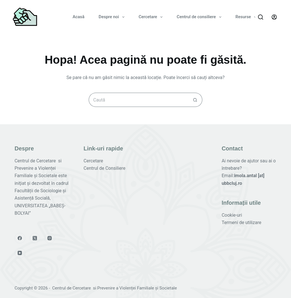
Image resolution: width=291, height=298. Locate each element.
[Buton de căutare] (195, 100)
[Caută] (260, 17)
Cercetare (152, 17)
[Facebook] (19, 238)
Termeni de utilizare (241, 222)
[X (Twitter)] (35, 238)
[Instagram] (49, 238)
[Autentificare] (274, 17)
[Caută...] (138, 100)
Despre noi (113, 17)
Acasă (78, 16)
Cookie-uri (232, 215)
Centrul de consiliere (200, 17)
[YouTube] (19, 253)
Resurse (247, 17)
